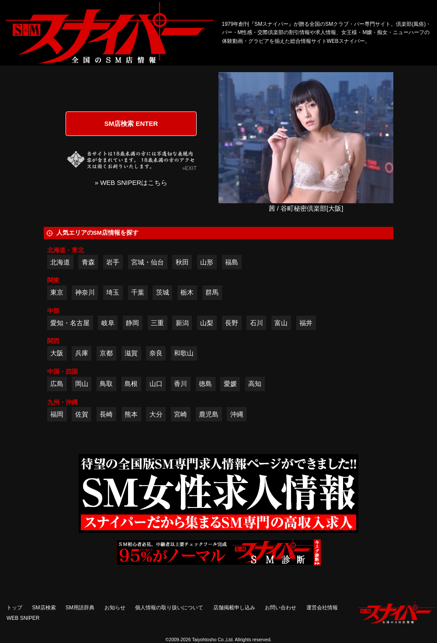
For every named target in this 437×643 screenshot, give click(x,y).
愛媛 (230, 383)
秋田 (182, 262)
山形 (206, 262)
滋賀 (131, 353)
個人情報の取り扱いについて (169, 608)
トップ (14, 608)
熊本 (131, 414)
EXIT (191, 168)
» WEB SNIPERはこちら (131, 182)
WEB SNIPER (23, 618)
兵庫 (81, 353)
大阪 (56, 353)
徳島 (205, 383)
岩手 (112, 262)
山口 (156, 383)
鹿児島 (208, 414)
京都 (106, 353)
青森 (88, 262)
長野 (231, 323)
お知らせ (114, 608)
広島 (56, 383)
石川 (256, 323)
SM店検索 (44, 608)
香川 (180, 383)
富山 (281, 323)
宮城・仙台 (147, 262)
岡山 (81, 383)
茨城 (162, 292)
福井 (305, 323)
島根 (131, 383)
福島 (231, 262)
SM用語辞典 (80, 608)
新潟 (182, 323)
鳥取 (106, 383)
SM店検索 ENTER (131, 123)
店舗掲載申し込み (234, 608)
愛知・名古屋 (70, 323)
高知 (254, 383)
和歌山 (184, 353)
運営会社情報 (322, 608)
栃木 (187, 292)
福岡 (56, 414)
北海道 (60, 262)
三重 (157, 323)
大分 (156, 414)
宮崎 (180, 414)
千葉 (137, 292)
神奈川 (85, 292)
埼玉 (112, 292)
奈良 (156, 353)
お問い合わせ (280, 608)
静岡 (132, 323)
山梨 (206, 323)
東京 (56, 292)
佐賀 (81, 414)
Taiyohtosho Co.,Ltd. (213, 639)
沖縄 (236, 414)
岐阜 (107, 323)
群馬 (211, 292)
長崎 (106, 414)
